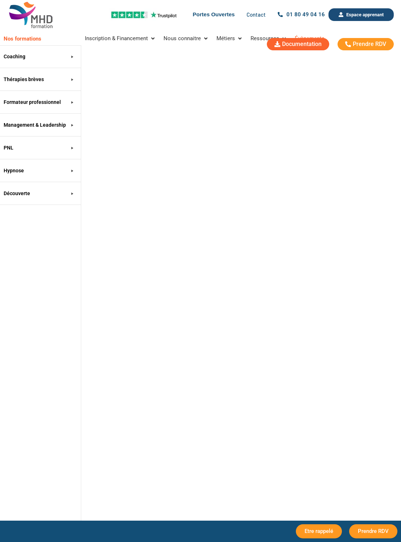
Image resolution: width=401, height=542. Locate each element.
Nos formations (22, 38)
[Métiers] (230, 39)
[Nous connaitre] (186, 39)
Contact (256, 14)
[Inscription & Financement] (120, 39)
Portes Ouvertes (214, 14)
